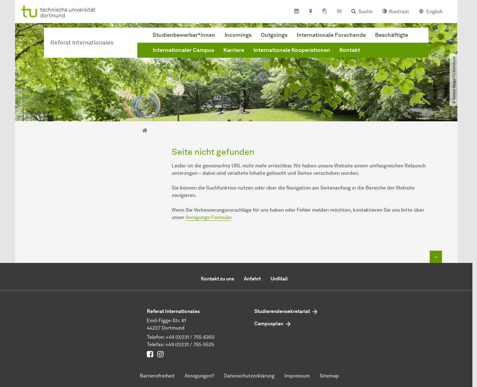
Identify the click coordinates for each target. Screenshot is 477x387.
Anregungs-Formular (208, 217)
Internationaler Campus (183, 50)
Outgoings (274, 35)
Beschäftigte (391, 35)
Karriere (233, 50)
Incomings (238, 35)
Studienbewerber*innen (184, 35)
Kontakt (349, 50)
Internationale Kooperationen (291, 50)
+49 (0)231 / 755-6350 (190, 337)
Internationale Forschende (331, 35)
